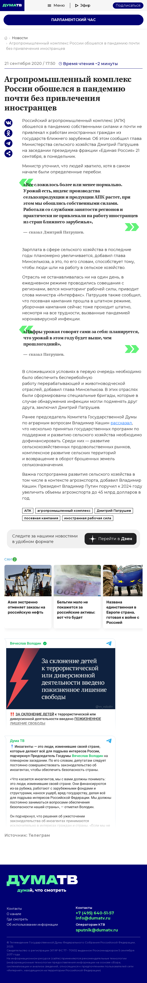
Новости (20, 38)
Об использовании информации (32, 925)
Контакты (14, 909)
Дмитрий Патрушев (114, 511)
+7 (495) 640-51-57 (95, 913)
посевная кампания (41, 518)
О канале (14, 914)
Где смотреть (17, 919)
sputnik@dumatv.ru (97, 930)
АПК (27, 511)
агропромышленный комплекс (64, 511)
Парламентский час (73, 20)
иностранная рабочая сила (87, 518)
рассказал (121, 423)
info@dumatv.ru (93, 918)
